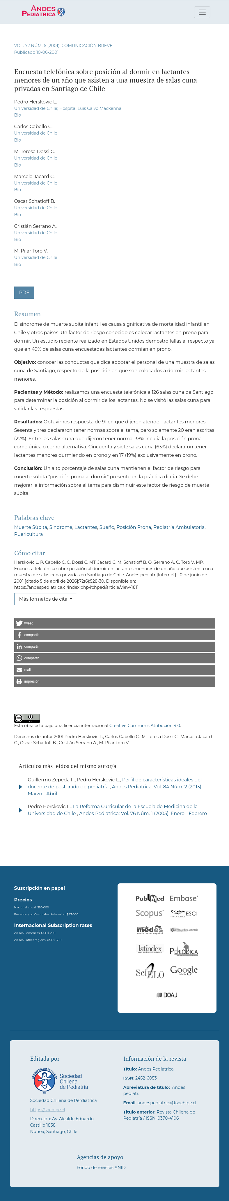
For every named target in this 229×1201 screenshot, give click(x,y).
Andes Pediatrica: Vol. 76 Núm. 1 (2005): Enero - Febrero (143, 813)
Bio (17, 115)
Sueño (107, 527)
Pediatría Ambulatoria (179, 527)
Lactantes (85, 527)
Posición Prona (133, 527)
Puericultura (28, 534)
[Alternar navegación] (202, 12)
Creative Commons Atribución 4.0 (144, 725)
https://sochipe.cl (47, 1109)
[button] (114, 623)
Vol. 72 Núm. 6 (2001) (37, 45)
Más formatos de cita (44, 599)
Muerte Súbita (30, 527)
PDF (24, 292)
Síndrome (60, 527)
